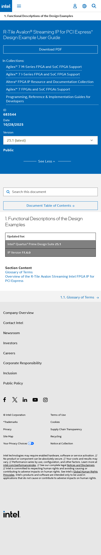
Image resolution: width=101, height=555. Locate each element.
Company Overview (18, 313)
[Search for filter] (50, 192)
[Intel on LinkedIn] (25, 400)
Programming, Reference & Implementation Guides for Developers (48, 99)
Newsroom (11, 333)
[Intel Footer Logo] (12, 514)
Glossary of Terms (19, 272)
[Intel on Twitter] (15, 400)
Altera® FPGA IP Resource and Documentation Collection (49, 82)
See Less (47, 161)
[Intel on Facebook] (5, 400)
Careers (9, 353)
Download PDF (50, 49)
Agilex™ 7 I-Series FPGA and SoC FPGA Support (43, 74)
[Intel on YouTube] (35, 400)
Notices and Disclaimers (81, 465)
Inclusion (10, 373)
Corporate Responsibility (22, 363)
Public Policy (13, 383)
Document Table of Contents (49, 205)
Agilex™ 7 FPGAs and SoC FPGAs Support (38, 89)
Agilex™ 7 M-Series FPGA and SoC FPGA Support (44, 67)
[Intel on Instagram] (45, 400)
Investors (10, 343)
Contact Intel (13, 323)
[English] (84, 6)
